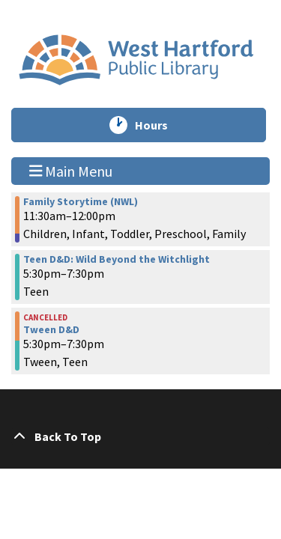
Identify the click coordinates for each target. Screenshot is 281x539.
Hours (158, 125)
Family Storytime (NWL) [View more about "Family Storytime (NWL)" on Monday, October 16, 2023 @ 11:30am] (80, 201)
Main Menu (71, 170)
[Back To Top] (140, 436)
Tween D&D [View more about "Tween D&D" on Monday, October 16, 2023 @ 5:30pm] (51, 329)
